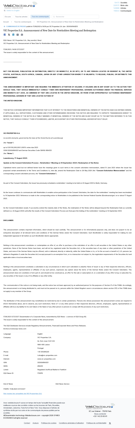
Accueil (6, 22)
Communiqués (125, 11)
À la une (8, 17)
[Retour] (14, 26)
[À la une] (20, 5)
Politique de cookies (48, 423)
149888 (116, 8)
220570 (116, 5)
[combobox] (75, 17)
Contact (27, 423)
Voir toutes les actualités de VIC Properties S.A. (22, 394)
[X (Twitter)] (110, 423)
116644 (116, 11)
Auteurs (36, 423)
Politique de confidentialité (96, 423)
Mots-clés (124, 5)
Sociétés (123, 3)
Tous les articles (21, 17)
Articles (123, 8)
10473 (116, 3)
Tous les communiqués (40, 16)
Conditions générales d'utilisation (71, 423)
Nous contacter (100, 414)
